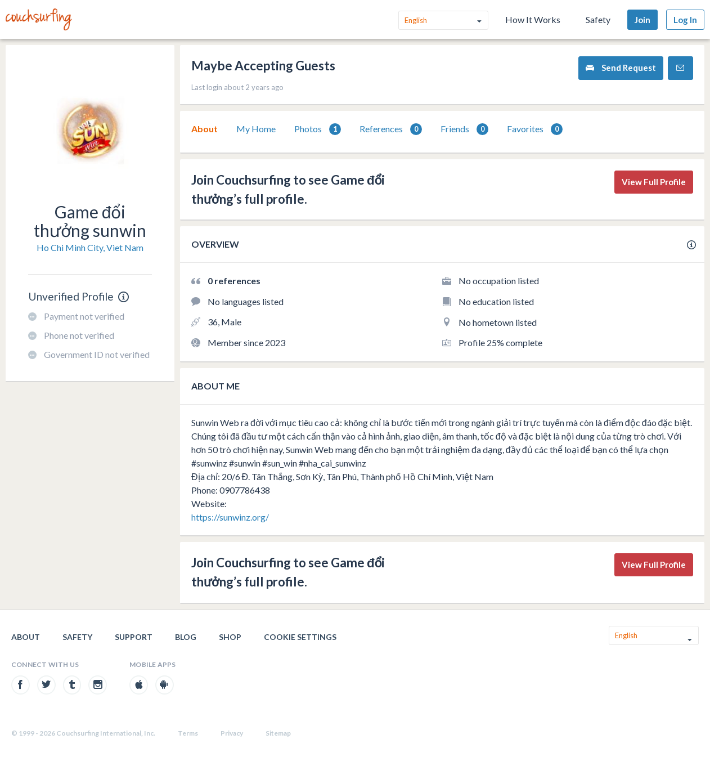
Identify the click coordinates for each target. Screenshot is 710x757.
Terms (188, 733)
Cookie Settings (300, 637)
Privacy (232, 733)
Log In (685, 20)
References (391, 129)
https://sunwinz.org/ (230, 517)
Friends (464, 129)
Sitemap (278, 733)
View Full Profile (654, 182)
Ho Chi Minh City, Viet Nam (90, 247)
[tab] (204, 129)
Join (642, 20)
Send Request (621, 67)
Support (133, 637)
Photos (317, 129)
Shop (230, 637)
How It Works (532, 19)
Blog (185, 637)
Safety (598, 19)
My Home (256, 128)
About (204, 128)
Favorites (535, 129)
